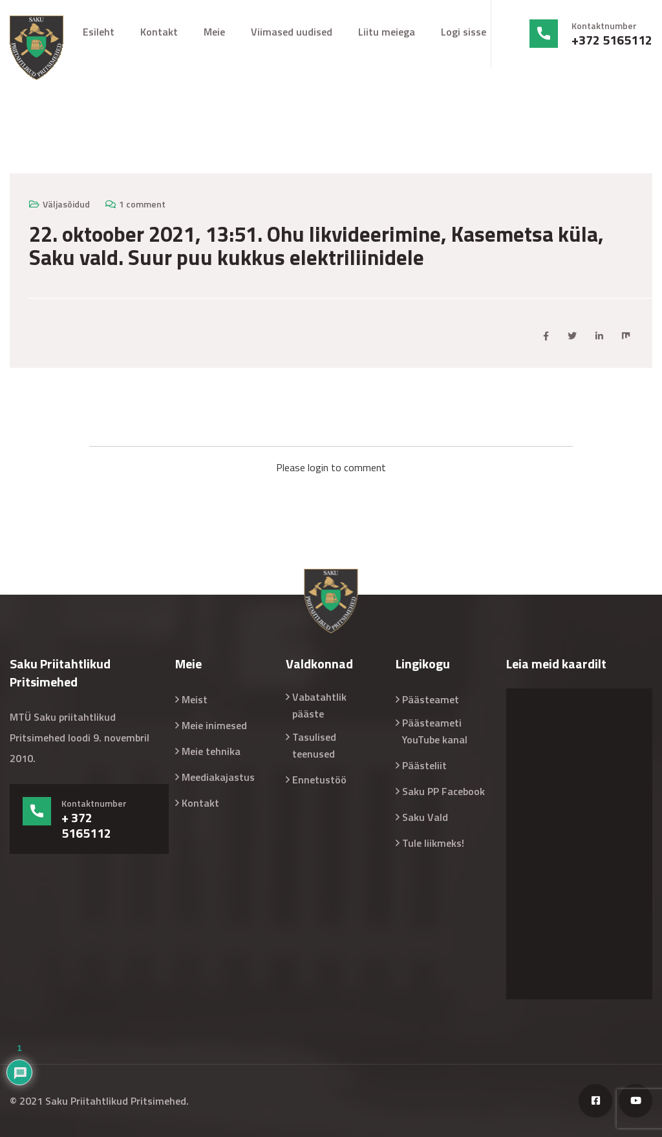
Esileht (98, 31)
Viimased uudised (291, 31)
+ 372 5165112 (86, 825)
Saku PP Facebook (443, 791)
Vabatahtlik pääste (319, 705)
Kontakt (159, 31)
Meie (214, 31)
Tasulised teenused (314, 745)
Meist (195, 699)
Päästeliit (424, 765)
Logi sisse (463, 31)
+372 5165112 (611, 40)
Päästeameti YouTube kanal (434, 731)
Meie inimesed (214, 725)
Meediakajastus (218, 777)
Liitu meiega (386, 31)
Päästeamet (430, 699)
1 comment (142, 204)
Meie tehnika (211, 751)
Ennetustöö (319, 779)
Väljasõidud (66, 204)
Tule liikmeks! (433, 843)
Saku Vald (425, 817)
